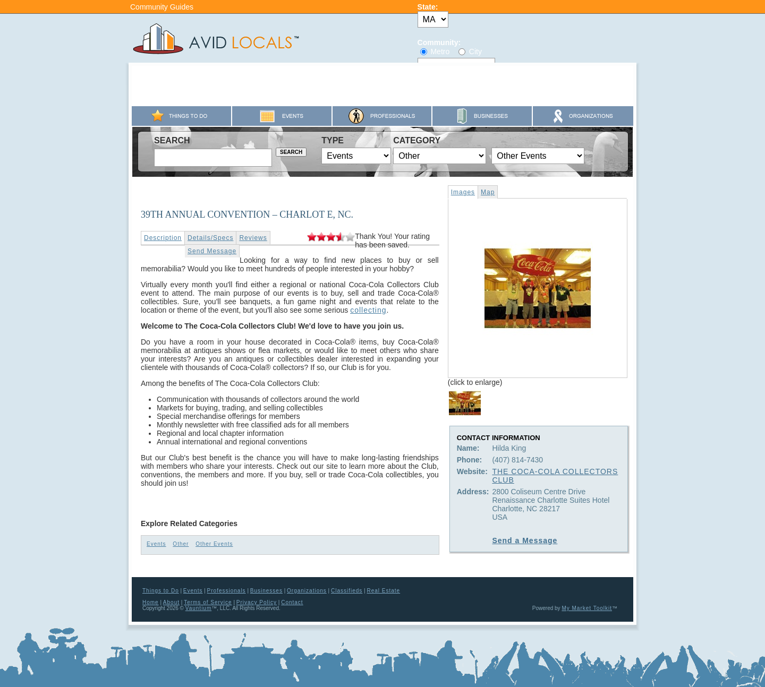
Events (156, 544)
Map (488, 192)
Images (463, 192)
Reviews (253, 238)
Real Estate (383, 591)
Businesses (266, 591)
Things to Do (160, 591)
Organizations (307, 591)
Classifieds (346, 591)
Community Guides (161, 7)
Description (163, 238)
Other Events (214, 544)
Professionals (226, 591)
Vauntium (198, 608)
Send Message (212, 251)
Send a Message (524, 540)
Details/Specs (210, 238)
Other (181, 544)
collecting (368, 310)
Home (150, 602)
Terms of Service (208, 602)
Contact (292, 602)
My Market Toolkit (587, 608)
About (171, 602)
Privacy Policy (256, 602)
